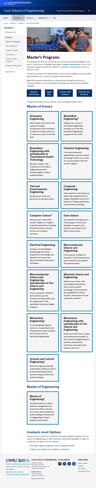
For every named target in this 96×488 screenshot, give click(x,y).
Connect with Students (65, 93)
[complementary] (76, 474)
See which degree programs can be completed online (52, 445)
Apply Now (49, 93)
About (7, 18)
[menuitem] (7, 18)
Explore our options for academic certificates (50, 449)
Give (54, 18)
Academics (19, 18)
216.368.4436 (40, 478)
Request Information (13, 66)
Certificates (10, 55)
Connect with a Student (11, 60)
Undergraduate (10, 32)
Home (6, 23)
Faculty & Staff (67, 11)
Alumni (75, 11)
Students (59, 11)
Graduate (21, 23)
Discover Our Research (84, 93)
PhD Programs (11, 46)
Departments (10, 72)
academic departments (71, 64)
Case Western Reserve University (20, 464)
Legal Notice (10, 472)
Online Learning (12, 50)
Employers (81, 11)
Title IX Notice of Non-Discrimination (17, 474)
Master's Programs (13, 42)
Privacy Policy (19, 472)
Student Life (44, 18)
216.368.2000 (10, 469)
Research (31, 18)
